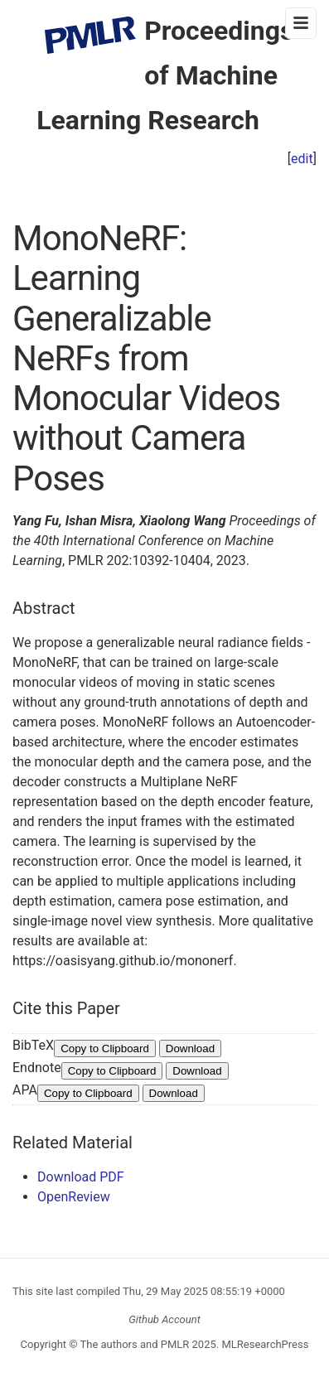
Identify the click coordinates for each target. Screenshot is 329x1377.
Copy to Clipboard (104, 1048)
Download (190, 1048)
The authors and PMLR (135, 1344)
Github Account (164, 1319)
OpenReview (73, 1197)
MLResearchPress (263, 1344)
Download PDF (80, 1177)
